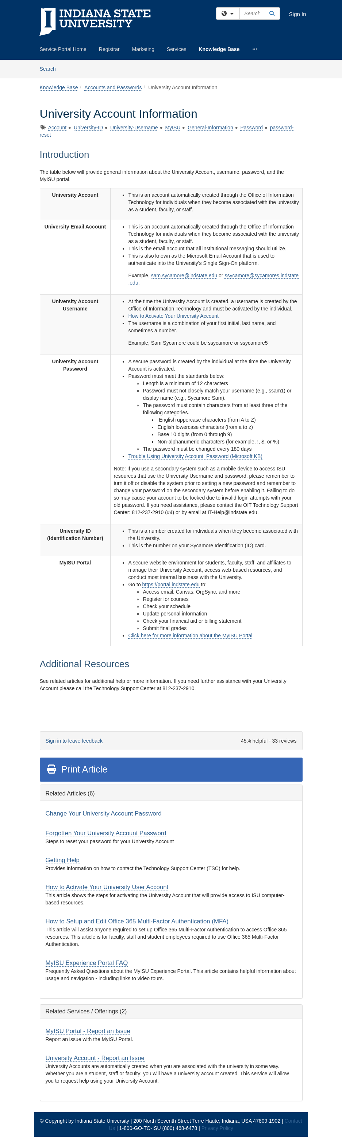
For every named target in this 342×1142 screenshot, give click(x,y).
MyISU (172, 127)
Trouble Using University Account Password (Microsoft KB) (195, 456)
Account (57, 127)
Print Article (77, 769)
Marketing (143, 49)
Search (50, 68)
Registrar (109, 49)
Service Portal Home (63, 49)
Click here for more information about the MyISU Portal (190, 635)
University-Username (134, 127)
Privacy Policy (217, 1128)
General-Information (210, 127)
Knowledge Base (219, 49)
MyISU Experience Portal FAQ (87, 962)
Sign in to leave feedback (74, 741)
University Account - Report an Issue (95, 1058)
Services (177, 49)
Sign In (297, 14)
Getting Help (63, 860)
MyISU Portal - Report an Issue (88, 1031)
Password (251, 127)
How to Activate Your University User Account (107, 887)
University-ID (88, 127)
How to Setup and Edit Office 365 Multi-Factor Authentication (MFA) (137, 921)
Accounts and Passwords (113, 87)
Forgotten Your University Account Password (106, 833)
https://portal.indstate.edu (171, 584)
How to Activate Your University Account (173, 316)
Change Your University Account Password (104, 813)
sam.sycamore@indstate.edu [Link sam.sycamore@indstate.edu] (184, 275)
